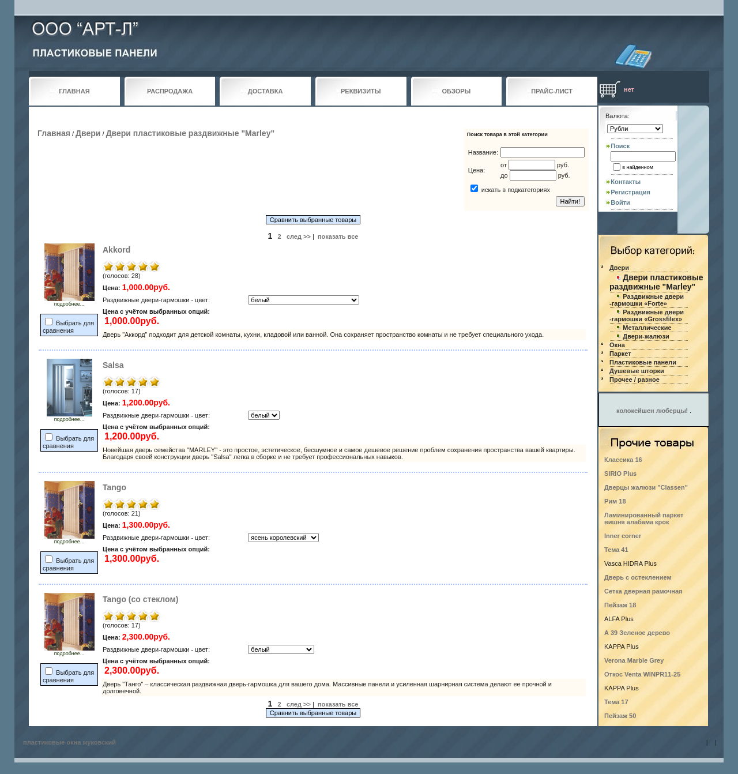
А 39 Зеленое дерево (637, 632)
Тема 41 (616, 549)
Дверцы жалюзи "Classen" (646, 487)
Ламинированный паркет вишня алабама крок (643, 518)
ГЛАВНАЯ (74, 91)
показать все (338, 236)
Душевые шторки (636, 370)
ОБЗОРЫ (456, 91)
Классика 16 (623, 459)
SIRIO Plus (620, 473)
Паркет (620, 353)
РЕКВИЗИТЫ (361, 91)
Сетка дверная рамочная (643, 591)
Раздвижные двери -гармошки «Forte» (646, 300)
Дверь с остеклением (638, 577)
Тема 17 (616, 701)
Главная (53, 133)
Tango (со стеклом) (140, 599)
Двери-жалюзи (646, 336)
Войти (620, 202)
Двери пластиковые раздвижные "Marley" (190, 133)
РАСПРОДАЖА (170, 91)
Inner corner (622, 535)
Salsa (113, 365)
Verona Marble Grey (634, 660)
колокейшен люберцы (651, 410)
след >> (299, 236)
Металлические (647, 327)
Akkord (116, 249)
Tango (114, 487)
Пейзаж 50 (620, 715)
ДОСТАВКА (265, 91)
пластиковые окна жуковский (69, 742)
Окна (617, 344)
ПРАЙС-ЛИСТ (552, 91)
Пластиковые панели (642, 362)
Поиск (620, 145)
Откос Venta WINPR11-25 (642, 674)
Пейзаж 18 (620, 605)
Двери (88, 133)
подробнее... (69, 301)
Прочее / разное (634, 379)
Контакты (626, 181)
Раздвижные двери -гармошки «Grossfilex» (646, 315)
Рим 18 (615, 501)
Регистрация (630, 192)
